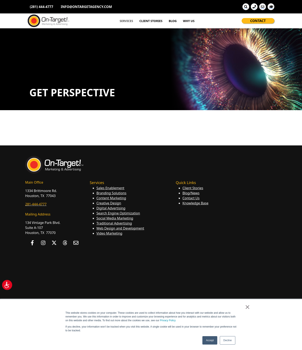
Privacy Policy (168, 320)
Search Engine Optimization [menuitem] (118, 213)
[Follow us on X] (54, 243)
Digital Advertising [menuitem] (110, 208)
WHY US (188, 21)
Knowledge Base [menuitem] (195, 203)
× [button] (247, 307)
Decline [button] (227, 340)
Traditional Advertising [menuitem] (114, 223)
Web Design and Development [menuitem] (120, 228)
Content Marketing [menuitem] (111, 198)
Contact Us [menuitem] (190, 198)
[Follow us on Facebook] (32, 243)
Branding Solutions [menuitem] (111, 193)
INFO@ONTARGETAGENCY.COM (86, 6)
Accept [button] (210, 340)
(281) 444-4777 (41, 6)
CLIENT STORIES (150, 21)
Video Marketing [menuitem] (109, 233)
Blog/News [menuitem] (190, 193)
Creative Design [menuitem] (108, 203)
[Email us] (76, 243)
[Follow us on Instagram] (43, 243)
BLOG (173, 21)
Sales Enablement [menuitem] (110, 188)
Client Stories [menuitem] (192, 188)
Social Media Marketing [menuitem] (114, 218)
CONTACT (258, 20)
